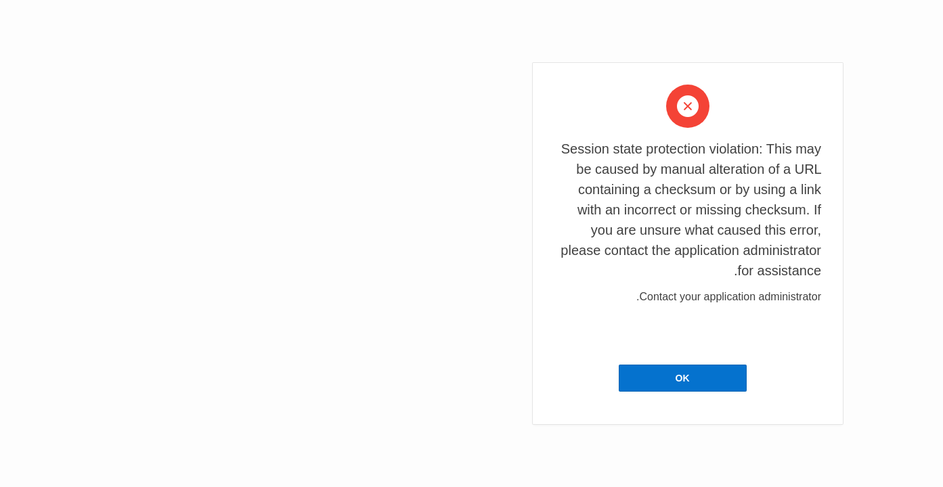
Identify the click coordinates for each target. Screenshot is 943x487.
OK (466, 378)
